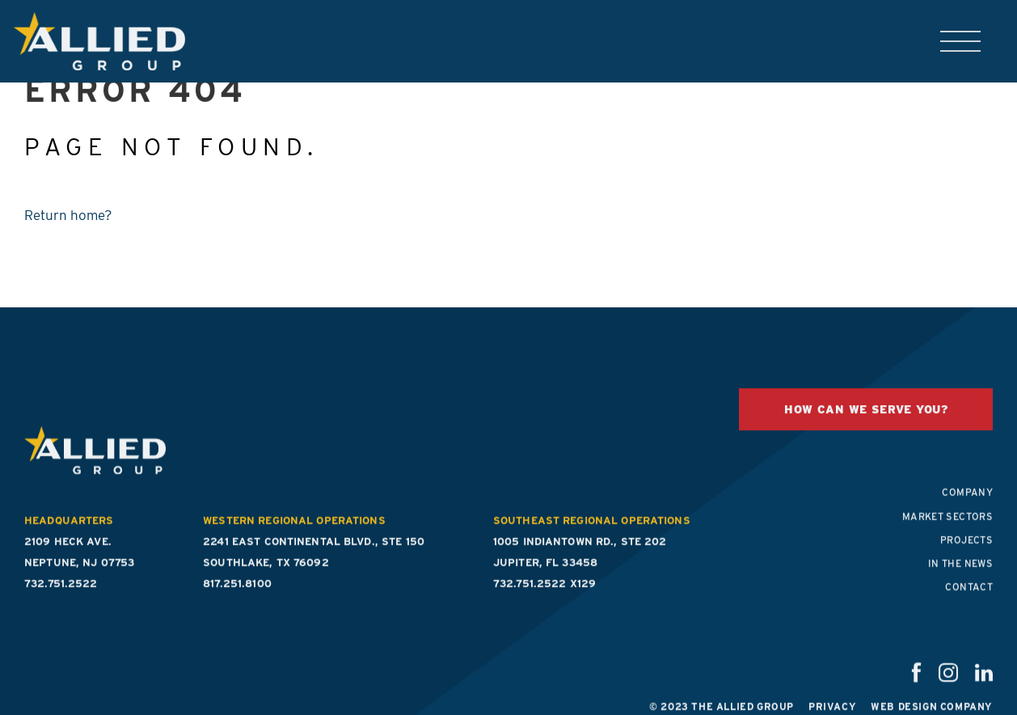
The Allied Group (92, 41)
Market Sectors (947, 530)
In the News (960, 578)
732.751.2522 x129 (544, 598)
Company (967, 507)
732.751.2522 (61, 598)
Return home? (68, 215)
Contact (969, 601)
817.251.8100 (237, 598)
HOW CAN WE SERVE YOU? (865, 423)
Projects (966, 554)
